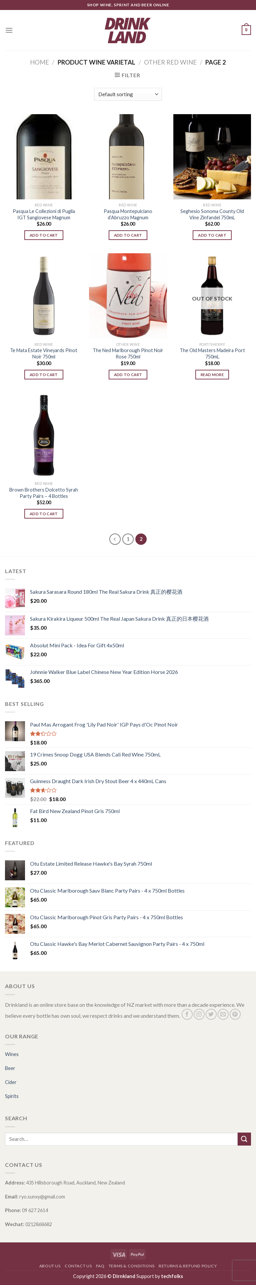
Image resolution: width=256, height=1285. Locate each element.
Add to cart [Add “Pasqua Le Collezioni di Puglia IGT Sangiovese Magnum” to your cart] (44, 235)
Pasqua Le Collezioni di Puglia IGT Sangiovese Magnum (44, 214)
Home (39, 62)
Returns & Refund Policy (188, 1265)
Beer (10, 1068)
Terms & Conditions (132, 1265)
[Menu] (9, 30)
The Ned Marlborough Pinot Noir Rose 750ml (128, 353)
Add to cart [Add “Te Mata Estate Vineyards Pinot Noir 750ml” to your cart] (44, 374)
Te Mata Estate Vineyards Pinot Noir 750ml (43, 353)
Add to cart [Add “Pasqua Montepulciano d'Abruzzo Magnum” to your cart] (128, 235)
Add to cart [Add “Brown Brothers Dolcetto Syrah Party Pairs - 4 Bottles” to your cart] (44, 514)
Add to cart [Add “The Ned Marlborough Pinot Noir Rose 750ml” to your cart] (128, 374)
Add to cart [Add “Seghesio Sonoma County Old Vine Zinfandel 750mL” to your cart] (212, 235)
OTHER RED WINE (170, 62)
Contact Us (78, 1265)
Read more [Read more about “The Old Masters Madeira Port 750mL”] (212, 374)
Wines (12, 1054)
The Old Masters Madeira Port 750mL (212, 353)
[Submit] (244, 1139)
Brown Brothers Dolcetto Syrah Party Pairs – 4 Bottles (43, 493)
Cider (11, 1082)
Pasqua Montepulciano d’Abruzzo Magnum (128, 214)
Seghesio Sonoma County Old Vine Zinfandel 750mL (212, 214)
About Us (50, 1265)
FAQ (100, 1265)
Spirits (12, 1096)
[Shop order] (128, 94)
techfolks (172, 1276)
